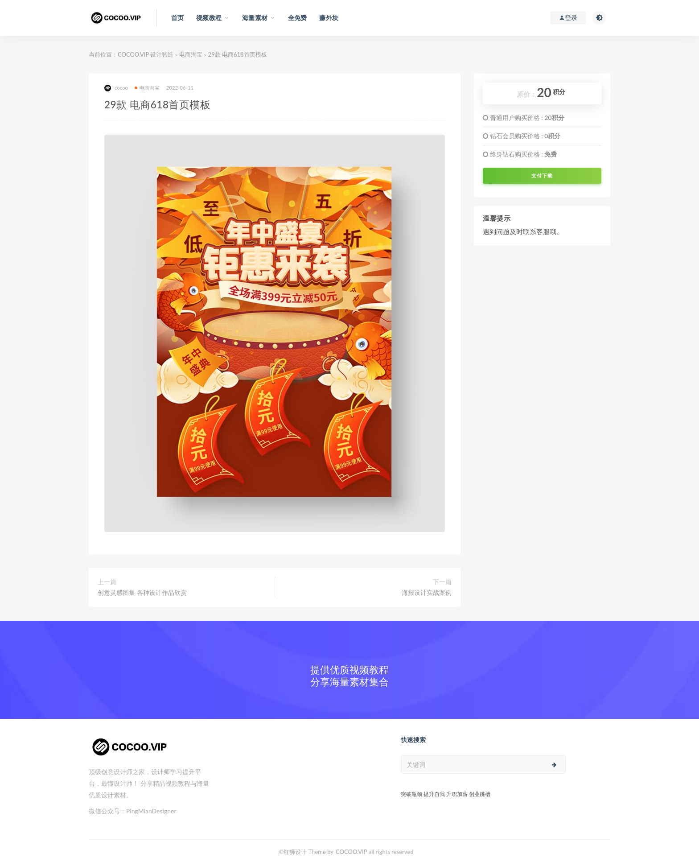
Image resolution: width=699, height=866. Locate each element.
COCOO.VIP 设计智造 (146, 54)
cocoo (116, 88)
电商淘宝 (190, 54)
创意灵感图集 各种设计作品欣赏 (142, 592)
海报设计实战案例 (427, 592)
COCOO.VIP (351, 851)
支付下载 (542, 175)
